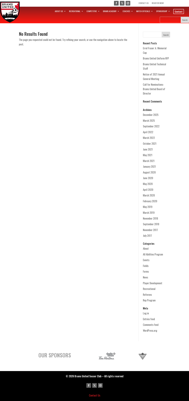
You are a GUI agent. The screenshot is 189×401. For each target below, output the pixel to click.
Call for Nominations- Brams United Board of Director (154, 89)
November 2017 (150, 230)
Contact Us (144, 3)
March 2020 (149, 195)
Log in (146, 313)
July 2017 (147, 235)
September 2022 (151, 126)
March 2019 (149, 212)
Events (146, 260)
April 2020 (148, 189)
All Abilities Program (153, 254)
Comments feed (150, 325)
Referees (147, 294)
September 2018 (151, 224)
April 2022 (148, 132)
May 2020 (148, 184)
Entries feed (149, 319)
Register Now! (158, 3)
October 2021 (149, 143)
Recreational (149, 289)
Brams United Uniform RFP (156, 58)
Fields (145, 266)
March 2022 (149, 138)
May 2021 (147, 155)
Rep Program (149, 300)
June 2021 (148, 149)
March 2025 (149, 120)
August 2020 (149, 172)
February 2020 (150, 201)
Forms (146, 271)
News (145, 277)
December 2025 (150, 115)
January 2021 (149, 166)
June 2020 (148, 178)
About (146, 248)
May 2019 (147, 207)
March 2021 (149, 161)
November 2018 (150, 218)
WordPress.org (150, 330)
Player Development (152, 283)
